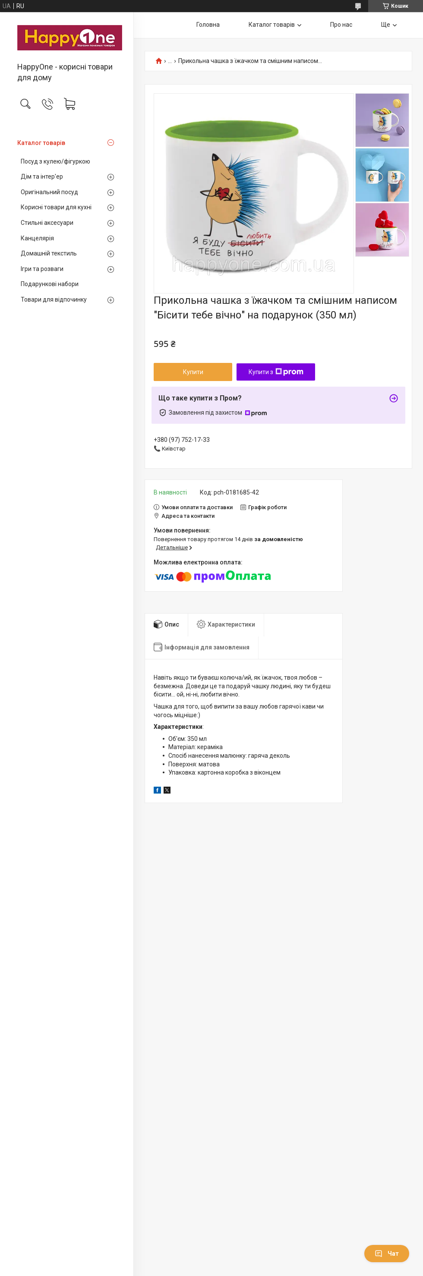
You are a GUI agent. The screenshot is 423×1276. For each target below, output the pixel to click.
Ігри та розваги (42, 268)
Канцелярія (37, 238)
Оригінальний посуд (49, 192)
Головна (208, 24)
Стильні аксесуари (47, 222)
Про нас (341, 24)
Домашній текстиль (49, 253)
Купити (193, 372)
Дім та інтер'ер (42, 176)
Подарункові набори (50, 283)
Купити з (276, 372)
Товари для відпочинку (54, 299)
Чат (387, 1253)
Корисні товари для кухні (56, 207)
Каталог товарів (41, 142)
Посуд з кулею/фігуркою (55, 161)
